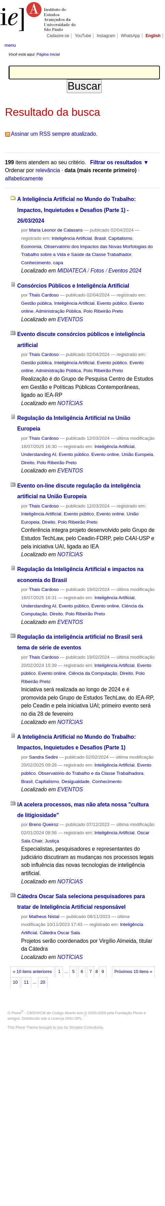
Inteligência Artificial (72, 238)
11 (26, 982)
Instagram (106, 35)
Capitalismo (120, 238)
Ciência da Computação (92, 673)
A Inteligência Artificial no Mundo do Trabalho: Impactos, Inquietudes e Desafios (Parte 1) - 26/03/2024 (76, 210)
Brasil (100, 238)
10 (15, 982)
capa (58, 262)
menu (10, 45)
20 (42, 982)
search (153, 45)
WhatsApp (130, 35)
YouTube (83, 35)
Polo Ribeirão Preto (103, 311)
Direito (28, 462)
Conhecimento (36, 262)
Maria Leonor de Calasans (56, 230)
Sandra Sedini (43, 757)
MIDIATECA (71, 270)
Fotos (97, 270)
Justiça (52, 841)
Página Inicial (48, 54)
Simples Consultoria (86, 1027)
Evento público (112, 303)
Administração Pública (58, 311)
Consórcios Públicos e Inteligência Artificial (73, 286)
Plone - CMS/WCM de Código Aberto (44, 1013)
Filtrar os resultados (116, 162)
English (153, 35)
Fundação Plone (129, 1013)
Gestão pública (36, 303)
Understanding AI (38, 454)
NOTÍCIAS (69, 403)
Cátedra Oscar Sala (60, 932)
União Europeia (137, 454)
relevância (48, 170)
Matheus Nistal (44, 916)
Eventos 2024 (125, 270)
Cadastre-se (58, 35)
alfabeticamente (24, 178)
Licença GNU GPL (66, 1018)
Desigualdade (76, 781)
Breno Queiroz (44, 824)
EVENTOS (70, 319)
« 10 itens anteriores (32, 971)
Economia (31, 246)
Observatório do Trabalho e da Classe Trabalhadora (90, 773)
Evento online (105, 454)
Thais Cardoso (44, 295)
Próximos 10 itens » (133, 971)
